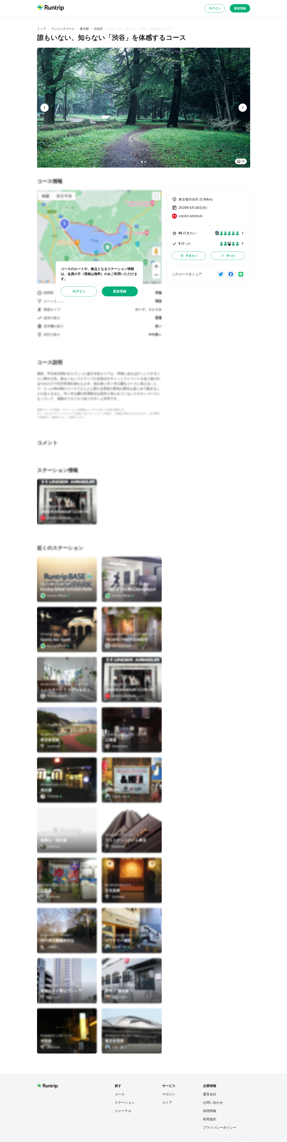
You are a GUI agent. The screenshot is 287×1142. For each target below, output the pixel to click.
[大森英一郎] (117, 796)
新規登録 (240, 8)
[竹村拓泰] (51, 796)
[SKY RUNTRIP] (118, 645)
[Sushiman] (50, 746)
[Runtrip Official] (55, 595)
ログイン (214, 8)
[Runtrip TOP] (50, 8)
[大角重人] (49, 946)
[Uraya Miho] (116, 997)
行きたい (189, 255)
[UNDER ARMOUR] (55, 518)
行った (228, 255)
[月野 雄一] (115, 1047)
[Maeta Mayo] (116, 746)
